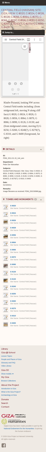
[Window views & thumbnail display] (28, 40)
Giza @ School (8, 352)
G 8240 (13, 286)
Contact (5, 407)
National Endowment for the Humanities (19, 429)
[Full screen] (40, 40)
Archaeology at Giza (9, 395)
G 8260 (13, 301)
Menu (7, 3)
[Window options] (34, 40)
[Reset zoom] (21, 84)
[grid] (36, 69)
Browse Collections (8, 381)
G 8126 (13, 272)
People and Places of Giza (11, 359)
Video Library (6, 366)
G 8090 (13, 264)
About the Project (10, 385)
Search (4, 403)
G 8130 (13, 279)
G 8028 (13, 228)
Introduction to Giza (8, 389)
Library (4, 349)
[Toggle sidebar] (6, 40)
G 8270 (13, 308)
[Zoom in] (10, 84)
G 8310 (13, 316)
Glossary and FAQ (8, 363)
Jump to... (9, 32)
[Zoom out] (15, 84)
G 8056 (13, 235)
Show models (6, 374)
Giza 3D (5, 370)
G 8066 (13, 250)
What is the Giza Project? (11, 392)
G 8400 (13, 323)
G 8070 (13, 257)
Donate (5, 399)
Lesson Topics (6, 356)
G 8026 (13, 220)
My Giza (5, 377)
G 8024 (13, 213)
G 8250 (13, 294)
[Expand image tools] (25, 46)
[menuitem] (23, 374)
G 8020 (13, 206)
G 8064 (13, 242)
